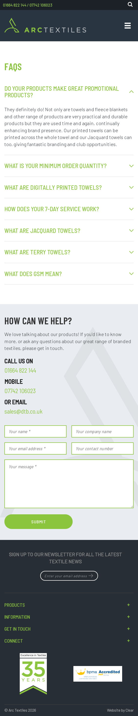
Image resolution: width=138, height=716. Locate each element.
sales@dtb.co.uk (23, 411)
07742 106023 (41, 4)
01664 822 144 (14, 4)
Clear (130, 710)
